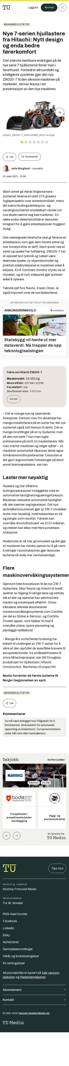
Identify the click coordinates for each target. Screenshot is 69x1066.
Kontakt (34, 1000)
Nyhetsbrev (11, 942)
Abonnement (34, 990)
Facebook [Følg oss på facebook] (10, 921)
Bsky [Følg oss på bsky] (6, 935)
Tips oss (57, 868)
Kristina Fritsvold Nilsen (19, 889)
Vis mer (14, 399)
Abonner (49, 7)
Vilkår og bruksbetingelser (21, 956)
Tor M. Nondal (13, 903)
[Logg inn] (33, 8)
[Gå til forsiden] (6, 7)
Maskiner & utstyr (16, 24)
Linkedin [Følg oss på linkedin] (8, 928)
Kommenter (29, 156)
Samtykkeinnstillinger (18, 949)
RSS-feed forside (15, 914)
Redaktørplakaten (33, 977)
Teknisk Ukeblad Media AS (34, 1013)
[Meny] (62, 7)
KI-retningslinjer (14, 963)
